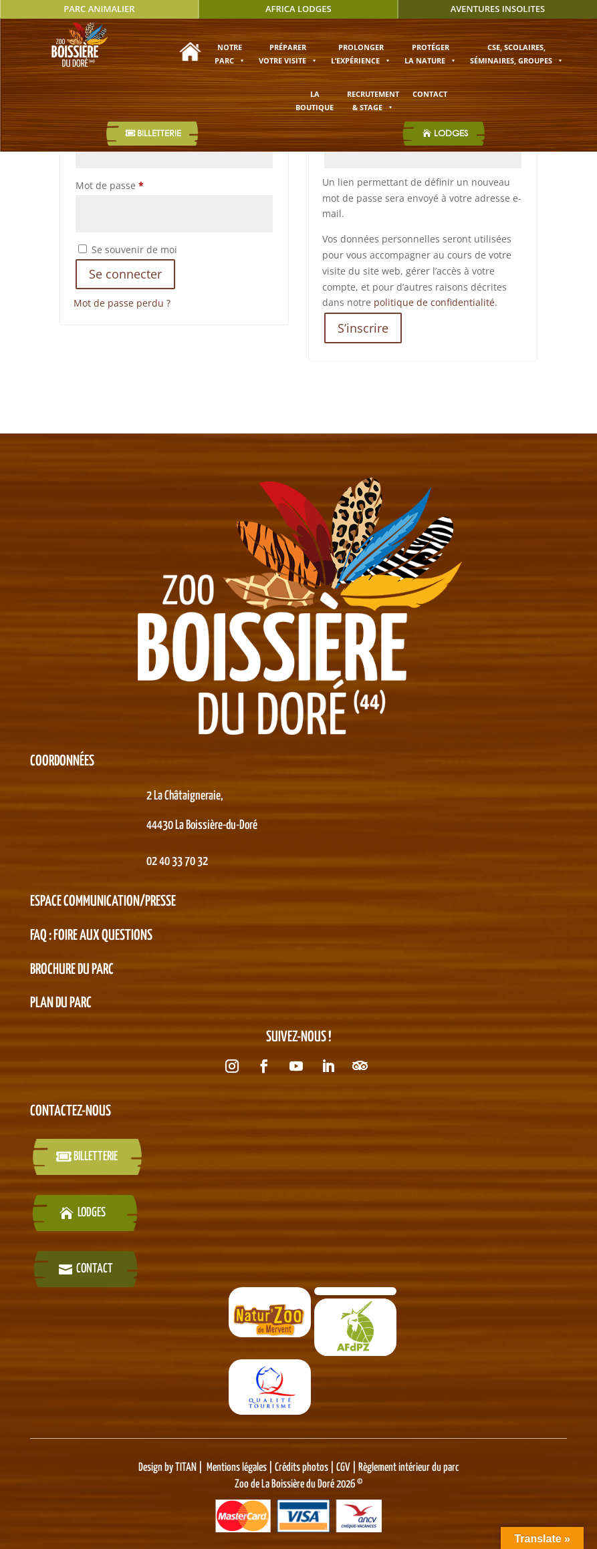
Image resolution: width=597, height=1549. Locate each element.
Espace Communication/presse (103, 901)
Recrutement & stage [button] (373, 100)
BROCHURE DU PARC (72, 970)
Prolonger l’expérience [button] (361, 53)
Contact (429, 94)
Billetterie (159, 133)
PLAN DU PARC (61, 1003)
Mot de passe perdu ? (122, 303)
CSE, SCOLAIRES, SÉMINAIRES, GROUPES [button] (517, 53)
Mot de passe (134, 184)
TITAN (186, 1468)
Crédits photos (302, 1468)
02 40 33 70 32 (177, 861)
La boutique (314, 100)
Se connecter (125, 274)
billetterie (96, 1156)
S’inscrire (363, 328)
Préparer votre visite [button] (288, 53)
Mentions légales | (241, 1468)
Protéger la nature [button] (430, 53)
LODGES (451, 133)
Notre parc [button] (230, 53)
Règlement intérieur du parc (408, 1468)
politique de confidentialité (434, 302)
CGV (342, 1468)
